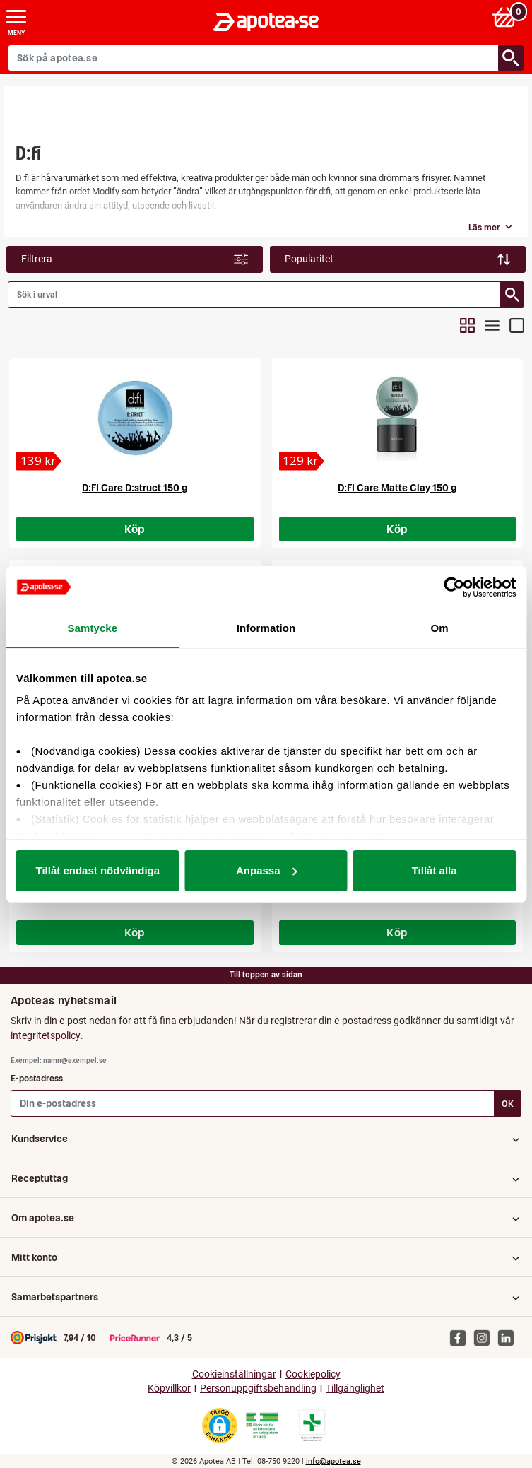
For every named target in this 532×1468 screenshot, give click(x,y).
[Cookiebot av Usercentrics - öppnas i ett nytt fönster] (454, 587)
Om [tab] (440, 628)
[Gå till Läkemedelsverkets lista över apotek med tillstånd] (312, 1425)
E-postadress (37, 1078)
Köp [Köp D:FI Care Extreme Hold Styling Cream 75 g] (397, 932)
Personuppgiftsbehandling (258, 1388)
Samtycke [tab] (92, 628)
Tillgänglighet (355, 1388)
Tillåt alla (434, 870)
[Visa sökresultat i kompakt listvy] (492, 325)
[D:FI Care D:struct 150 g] (38, 461)
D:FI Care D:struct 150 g (134, 487)
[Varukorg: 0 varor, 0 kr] (506, 16)
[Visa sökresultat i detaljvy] (517, 325)
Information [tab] (266, 628)
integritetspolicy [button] (46, 1035)
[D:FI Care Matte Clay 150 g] (301, 461)
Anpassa (266, 870)
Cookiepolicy (313, 1374)
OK (508, 1103)
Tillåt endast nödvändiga (98, 870)
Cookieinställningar (234, 1374)
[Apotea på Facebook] (461, 1337)
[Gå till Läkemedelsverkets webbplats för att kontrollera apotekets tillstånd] (262, 1425)
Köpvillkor (169, 1388)
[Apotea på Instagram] (485, 1337)
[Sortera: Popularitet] (398, 259)
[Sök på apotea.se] (253, 58)
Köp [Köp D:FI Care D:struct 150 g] (135, 529)
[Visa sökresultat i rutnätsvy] (467, 325)
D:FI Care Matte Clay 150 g (397, 487)
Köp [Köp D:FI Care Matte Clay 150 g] (397, 529)
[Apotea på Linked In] (509, 1337)
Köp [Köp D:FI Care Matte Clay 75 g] (135, 932)
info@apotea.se (333, 1461)
